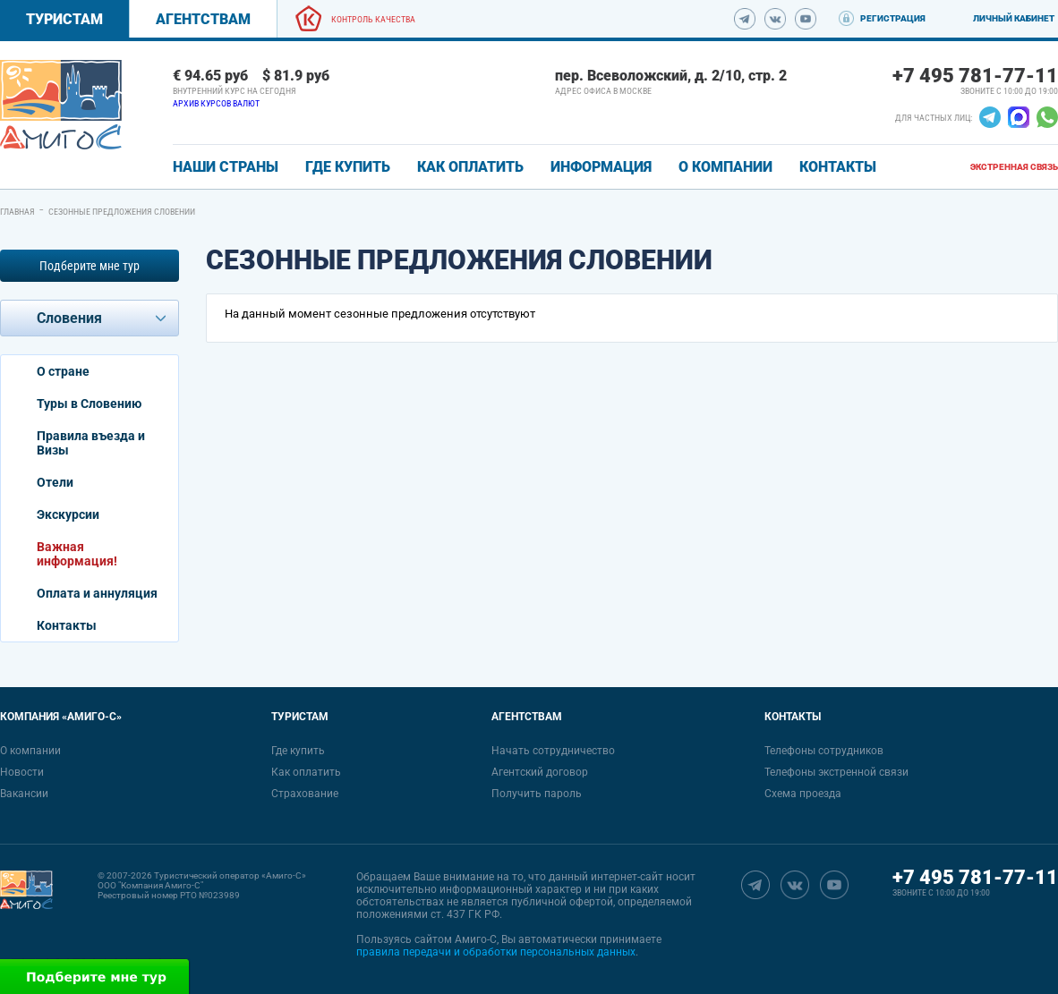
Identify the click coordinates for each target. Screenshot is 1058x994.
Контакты (67, 625)
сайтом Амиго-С (455, 939)
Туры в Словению (89, 403)
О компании (30, 750)
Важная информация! (77, 553)
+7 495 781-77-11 (975, 75)
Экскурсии (68, 514)
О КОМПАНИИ (725, 166)
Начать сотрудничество (553, 750)
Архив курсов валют (216, 103)
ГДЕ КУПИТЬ (347, 166)
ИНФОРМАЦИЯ (601, 166)
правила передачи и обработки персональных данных (496, 952)
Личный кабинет (1013, 18)
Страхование (304, 793)
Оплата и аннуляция (97, 593)
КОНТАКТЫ (837, 166)
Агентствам (203, 19)
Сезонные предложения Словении (121, 212)
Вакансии (24, 793)
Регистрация (893, 18)
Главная (17, 212)
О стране (63, 371)
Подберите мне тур (89, 266)
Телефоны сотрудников (823, 750)
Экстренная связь (1014, 167)
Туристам (64, 19)
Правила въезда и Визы (91, 443)
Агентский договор (539, 772)
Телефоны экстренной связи (836, 772)
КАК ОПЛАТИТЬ (470, 166)
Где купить (298, 750)
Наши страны (225, 166)
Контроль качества (373, 19)
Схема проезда (802, 793)
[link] (61, 104)
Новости (22, 772)
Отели (55, 482)
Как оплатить (306, 772)
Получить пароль (536, 793)
